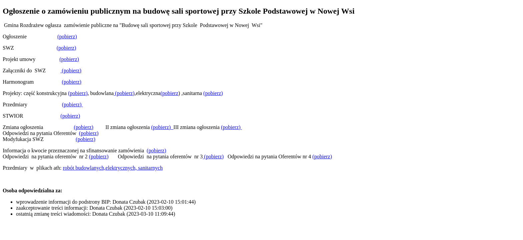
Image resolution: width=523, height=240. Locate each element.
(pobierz (169, 93)
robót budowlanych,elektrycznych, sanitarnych (112, 168)
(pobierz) (67, 36)
